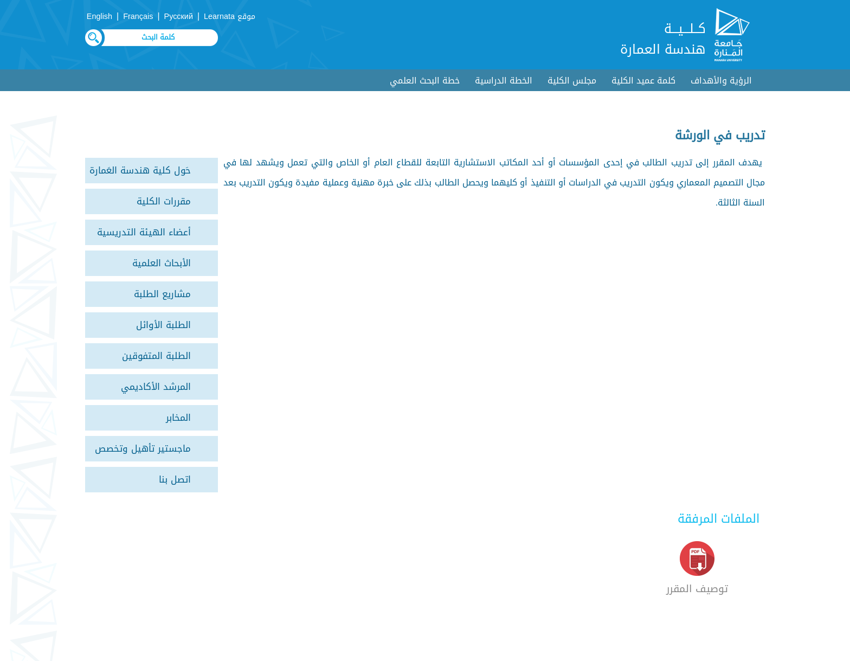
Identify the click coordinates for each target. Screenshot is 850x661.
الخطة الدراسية (503, 80)
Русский (178, 16)
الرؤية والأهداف (721, 80)
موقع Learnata (229, 16)
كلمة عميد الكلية (643, 80)
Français (138, 16)
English (99, 16)
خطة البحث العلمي (425, 80)
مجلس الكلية (572, 80)
